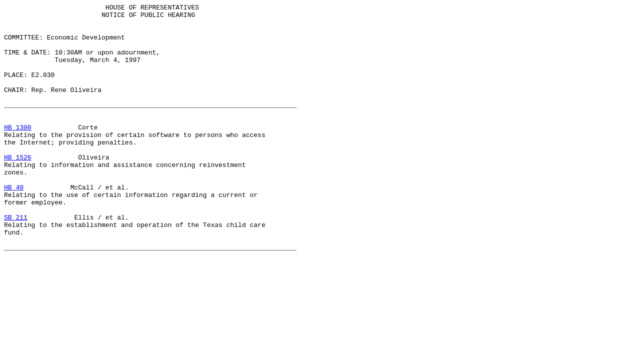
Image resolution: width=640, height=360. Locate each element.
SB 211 (16, 260)
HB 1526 (18, 188)
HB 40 (14, 224)
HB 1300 (18, 152)
